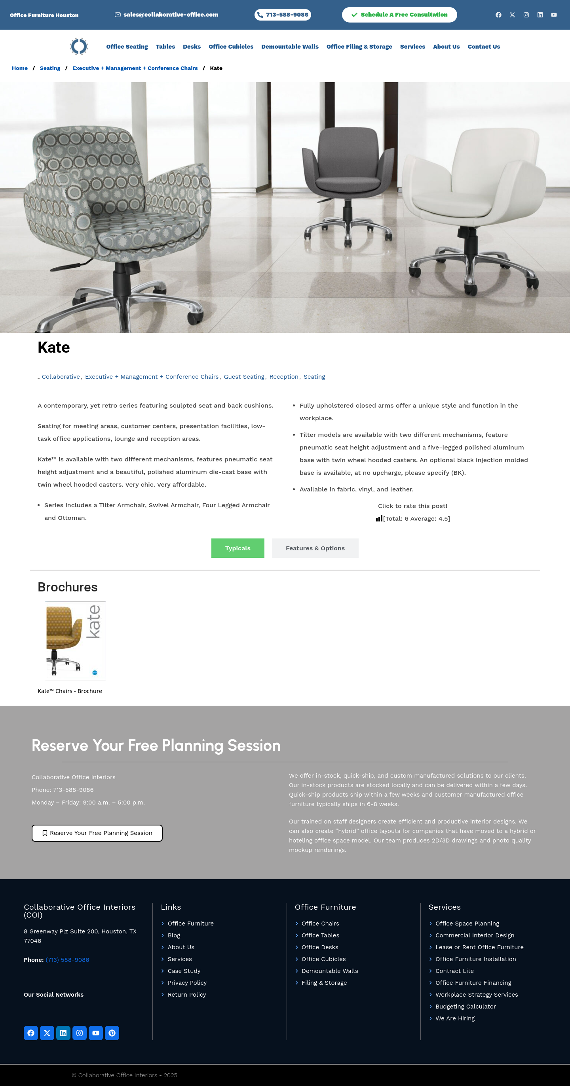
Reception (284, 376)
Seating (51, 68)
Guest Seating (244, 376)
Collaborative (61, 376)
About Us (446, 46)
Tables (165, 46)
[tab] (237, 548)
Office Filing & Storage (359, 46)
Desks (192, 46)
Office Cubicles (231, 46)
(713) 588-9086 (67, 959)
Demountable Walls (290, 46)
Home (20, 68)
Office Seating (127, 46)
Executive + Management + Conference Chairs (136, 68)
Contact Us (484, 46)
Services (412, 46)
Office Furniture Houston (44, 15)
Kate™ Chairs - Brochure (70, 691)
